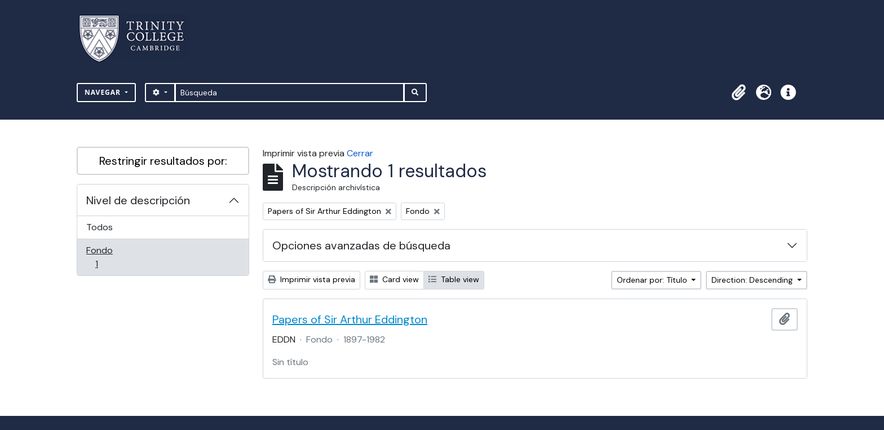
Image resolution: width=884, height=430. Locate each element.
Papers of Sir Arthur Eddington (349, 319)
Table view (453, 279)
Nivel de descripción (138, 200)
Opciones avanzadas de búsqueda (361, 245)
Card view (394, 279)
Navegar (104, 92)
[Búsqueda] (289, 92)
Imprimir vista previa (311, 279)
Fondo (112, 257)
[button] (738, 92)
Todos (99, 227)
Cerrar (360, 153)
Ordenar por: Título (653, 280)
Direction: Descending (753, 280)
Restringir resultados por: (163, 160)
